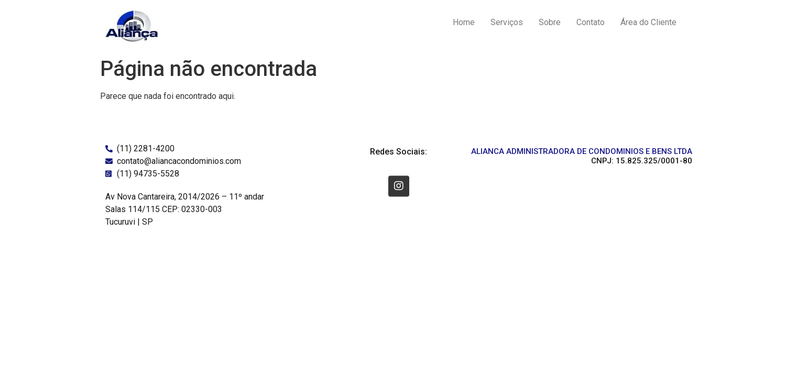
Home (464, 22)
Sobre (550, 22)
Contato (590, 22)
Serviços (506, 22)
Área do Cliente (648, 22)
